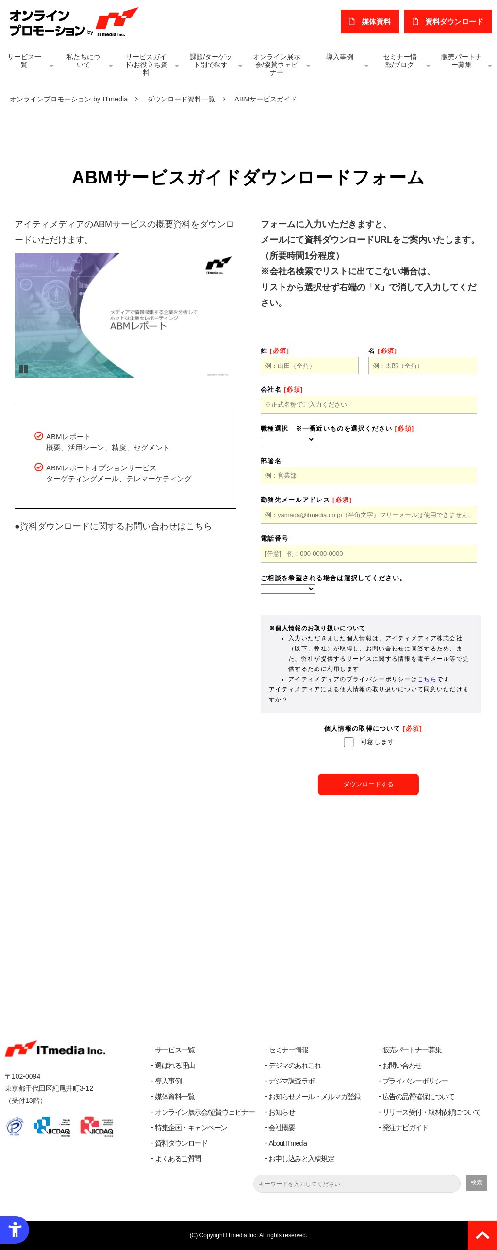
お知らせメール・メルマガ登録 (314, 1096)
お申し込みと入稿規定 (301, 1158)
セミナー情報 (288, 1050)
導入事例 (339, 57)
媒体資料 (377, 21)
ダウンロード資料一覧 (181, 99)
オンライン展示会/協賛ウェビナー (276, 64)
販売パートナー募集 (461, 60)
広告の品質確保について (418, 1096)
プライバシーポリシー (415, 1081)
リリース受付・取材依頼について (431, 1112)
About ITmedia (287, 1143)
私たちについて (83, 60)
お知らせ (281, 1112)
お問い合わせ (402, 1065)
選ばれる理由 (174, 1065)
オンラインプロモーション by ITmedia (69, 99)
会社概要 (281, 1127)
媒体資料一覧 (174, 1096)
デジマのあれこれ (294, 1065)
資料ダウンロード (181, 1143)
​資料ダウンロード (455, 21)
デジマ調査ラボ (291, 1081)
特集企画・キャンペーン (191, 1127)
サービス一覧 (24, 60)
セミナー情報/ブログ (400, 60)
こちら (199, 526)
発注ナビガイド (405, 1127)
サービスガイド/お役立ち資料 (146, 64)
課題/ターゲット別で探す (211, 60)
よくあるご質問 (178, 1158)
